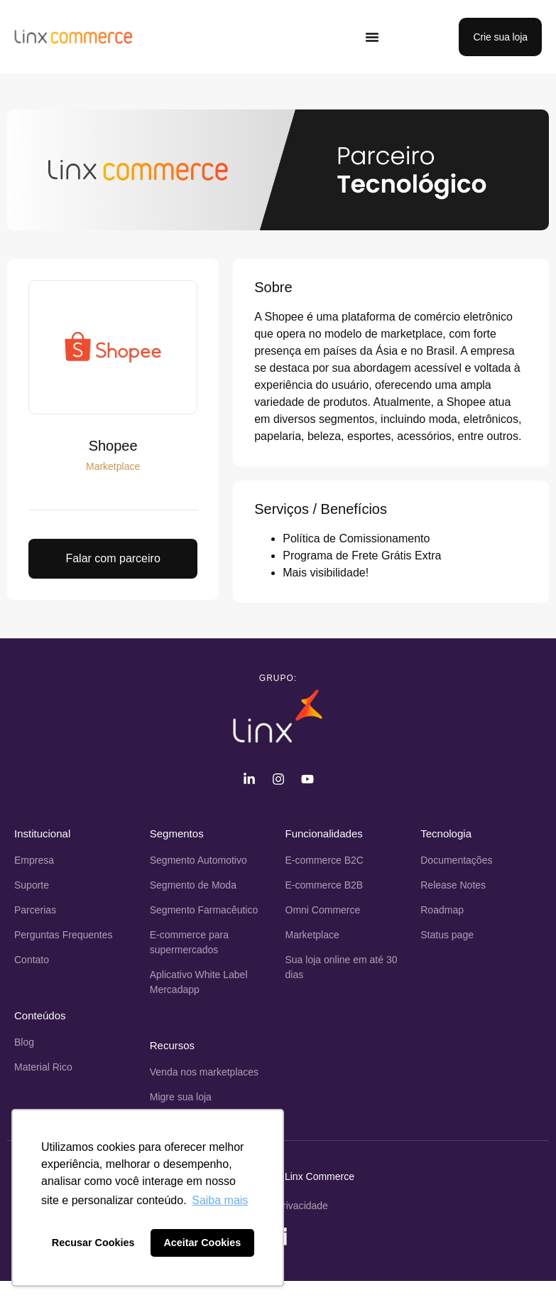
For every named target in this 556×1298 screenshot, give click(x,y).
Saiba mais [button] (220, 1200)
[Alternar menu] (372, 37)
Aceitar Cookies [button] (202, 1242)
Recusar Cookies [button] (93, 1242)
